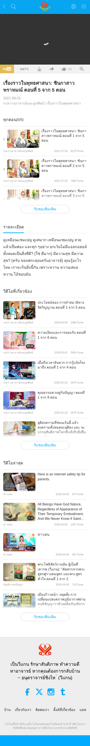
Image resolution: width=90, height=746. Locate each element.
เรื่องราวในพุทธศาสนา (64, 103)
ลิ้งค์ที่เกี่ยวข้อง (64, 710)
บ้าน (7, 710)
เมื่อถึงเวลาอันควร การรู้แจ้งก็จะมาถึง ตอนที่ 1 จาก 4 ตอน (61, 365)
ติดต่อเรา (42, 710)
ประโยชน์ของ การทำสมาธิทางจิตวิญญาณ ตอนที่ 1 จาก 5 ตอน (61, 305)
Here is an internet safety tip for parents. (61, 476)
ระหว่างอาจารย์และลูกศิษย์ (23, 103)
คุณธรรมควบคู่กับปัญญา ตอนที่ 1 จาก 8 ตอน (61, 395)
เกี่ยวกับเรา (23, 710)
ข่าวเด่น (43, 534)
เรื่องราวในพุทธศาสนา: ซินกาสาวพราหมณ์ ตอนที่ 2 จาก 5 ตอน (63, 165)
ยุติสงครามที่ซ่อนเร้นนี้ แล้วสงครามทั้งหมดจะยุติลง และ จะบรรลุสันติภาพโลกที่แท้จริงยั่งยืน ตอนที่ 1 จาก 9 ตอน (62, 430)
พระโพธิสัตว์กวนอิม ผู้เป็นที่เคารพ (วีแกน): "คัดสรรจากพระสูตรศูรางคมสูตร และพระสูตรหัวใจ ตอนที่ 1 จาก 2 (61, 572)
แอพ (82, 710)
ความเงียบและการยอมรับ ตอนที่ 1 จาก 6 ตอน (62, 335)
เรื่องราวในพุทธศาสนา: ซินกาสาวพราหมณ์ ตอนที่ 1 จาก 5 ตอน (63, 136)
